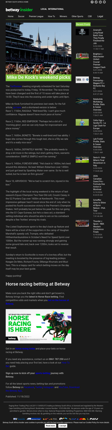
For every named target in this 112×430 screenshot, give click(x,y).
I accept (63, 426)
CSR (90, 16)
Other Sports (77, 16)
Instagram (48, 387)
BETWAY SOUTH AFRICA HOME (17, 2)
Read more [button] (50, 426)
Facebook (29, 387)
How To (51, 16)
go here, (17, 107)
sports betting (42, 373)
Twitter (38, 387)
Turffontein (16, 86)
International (56, 9)
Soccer (21, 16)
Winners (63, 16)
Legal (100, 16)
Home (10, 16)
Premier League (36, 16)
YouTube (63, 387)
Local (44, 9)
